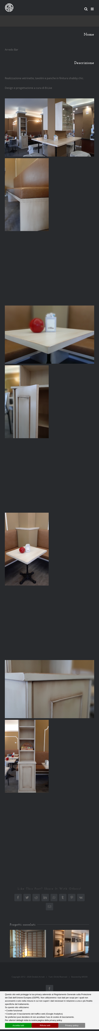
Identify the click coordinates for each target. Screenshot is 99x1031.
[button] (12, 943)
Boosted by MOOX (79, 976)
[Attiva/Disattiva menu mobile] (92, 9)
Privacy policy (72, 1025)
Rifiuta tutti (45, 1025)
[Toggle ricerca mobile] (86, 9)
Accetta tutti (18, 1025)
